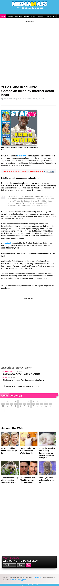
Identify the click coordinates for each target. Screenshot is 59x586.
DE (33, 8)
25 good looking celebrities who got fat (9, 450)
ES (29, 8)
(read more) (49, 171)
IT (35, 8)
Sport (33, 16)
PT (38, 8)
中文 (41, 8)
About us (38, 577)
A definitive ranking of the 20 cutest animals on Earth (9, 480)
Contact (13, 580)
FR (26, 8)
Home (3, 16)
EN (23, 8)
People (10, 16)
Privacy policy (21, 580)
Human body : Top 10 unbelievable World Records (27, 450)
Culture (18, 16)
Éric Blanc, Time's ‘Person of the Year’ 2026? (21, 374)
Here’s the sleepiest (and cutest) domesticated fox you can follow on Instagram (47, 453)
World (26, 16)
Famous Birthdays (11, 558)
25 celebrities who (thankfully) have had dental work (27, 480)
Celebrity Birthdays (47, 16)
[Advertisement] (29, 52)
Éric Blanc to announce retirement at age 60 (21, 386)
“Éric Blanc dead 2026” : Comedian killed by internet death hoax (27, 91)
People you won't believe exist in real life (47, 480)
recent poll (7, 243)
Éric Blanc (21, 156)
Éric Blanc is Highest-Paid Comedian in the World (23, 380)
